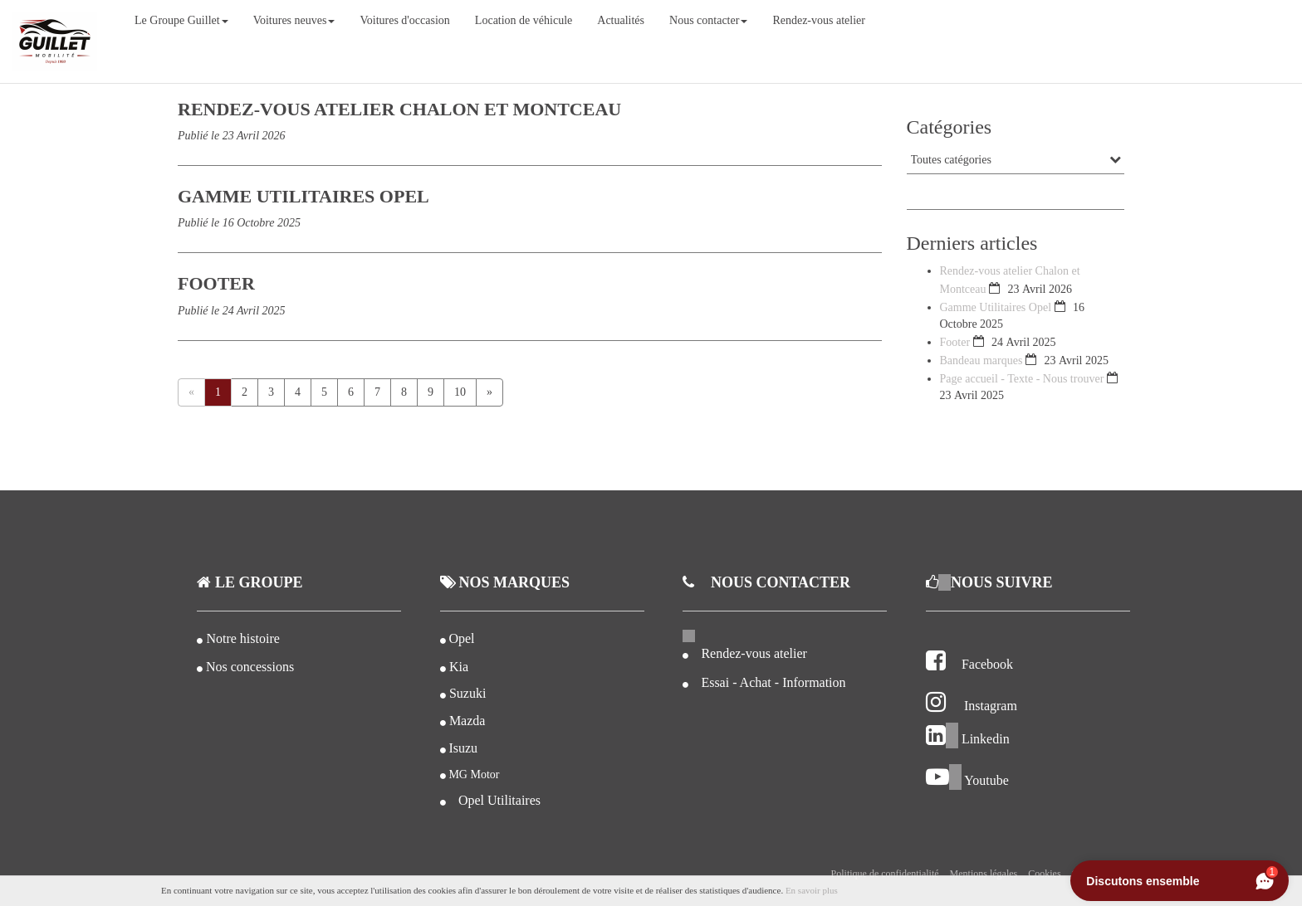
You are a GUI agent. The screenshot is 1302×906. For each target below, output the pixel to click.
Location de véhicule (523, 20)
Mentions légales (984, 873)
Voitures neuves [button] (294, 20)
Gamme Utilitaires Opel (997, 307)
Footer (955, 342)
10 (460, 392)
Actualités (620, 20)
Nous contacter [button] (708, 20)
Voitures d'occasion (404, 20)
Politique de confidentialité (885, 873)
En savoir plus (812, 890)
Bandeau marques (981, 360)
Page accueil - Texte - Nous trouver (1022, 379)
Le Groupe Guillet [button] (181, 20)
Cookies (1044, 873)
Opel (461, 638)
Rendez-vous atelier (818, 20)
